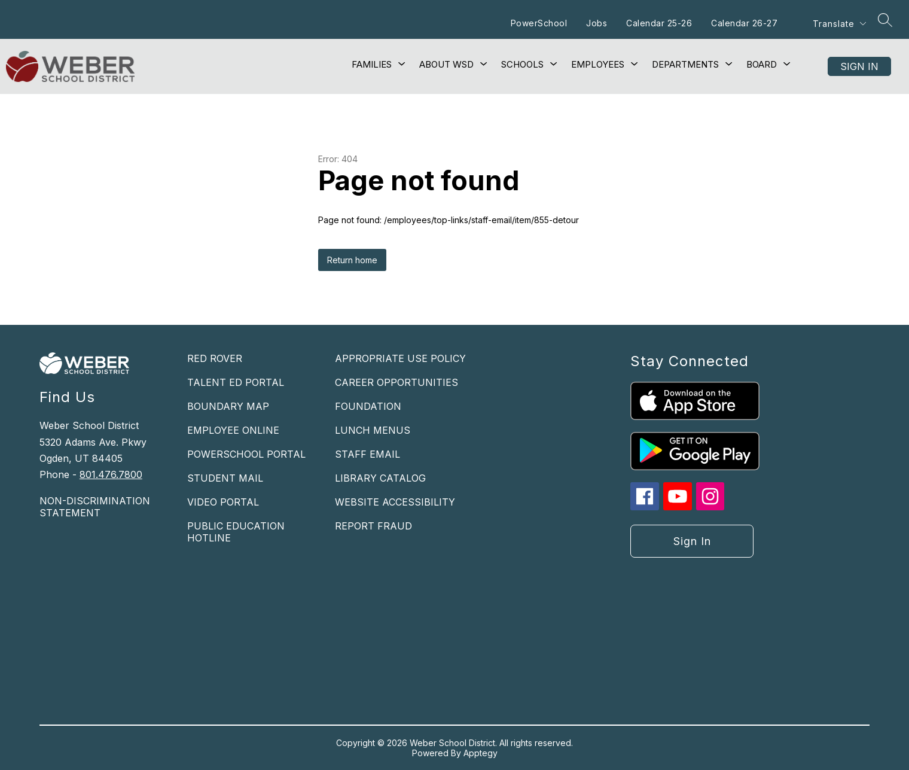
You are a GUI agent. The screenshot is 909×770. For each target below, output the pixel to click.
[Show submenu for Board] (761, 64)
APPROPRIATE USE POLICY (400, 358)
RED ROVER (214, 358)
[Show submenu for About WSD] (446, 64)
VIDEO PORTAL (223, 502)
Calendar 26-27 (744, 23)
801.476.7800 (111, 474)
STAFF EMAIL (367, 454)
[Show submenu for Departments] (685, 64)
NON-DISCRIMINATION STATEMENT (94, 507)
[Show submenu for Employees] (597, 64)
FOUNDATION (368, 406)
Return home (352, 260)
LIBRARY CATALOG (380, 478)
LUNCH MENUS (372, 430)
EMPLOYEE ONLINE (233, 430)
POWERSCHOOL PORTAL (246, 454)
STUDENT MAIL (225, 478)
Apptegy (480, 753)
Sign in (859, 66)
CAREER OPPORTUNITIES (396, 382)
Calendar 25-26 (659, 23)
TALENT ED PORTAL (235, 382)
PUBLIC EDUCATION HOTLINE (236, 532)
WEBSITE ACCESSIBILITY (395, 502)
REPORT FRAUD (373, 526)
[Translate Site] (839, 23)
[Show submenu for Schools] (522, 64)
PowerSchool (539, 23)
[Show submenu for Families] (372, 64)
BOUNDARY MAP (228, 406)
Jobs (596, 23)
